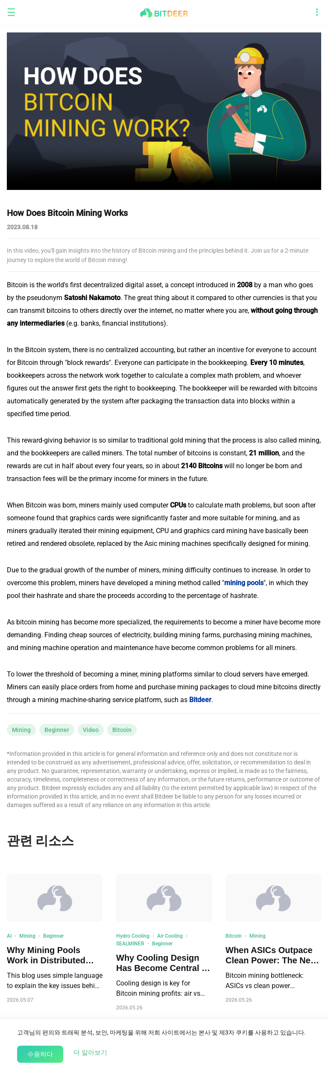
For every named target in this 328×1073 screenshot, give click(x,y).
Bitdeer (200, 700)
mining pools (244, 583)
